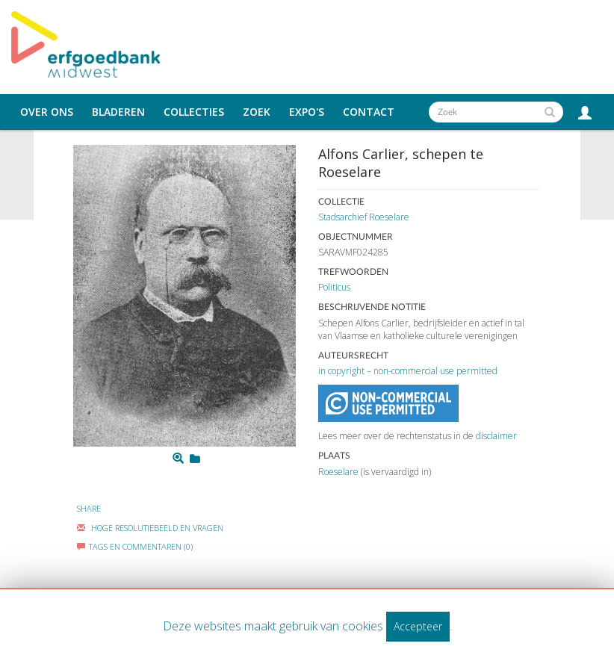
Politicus (334, 287)
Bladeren (118, 112)
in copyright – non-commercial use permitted (407, 370)
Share (89, 508)
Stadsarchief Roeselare (363, 217)
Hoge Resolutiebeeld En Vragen (150, 527)
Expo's (306, 112)
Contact (368, 112)
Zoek (256, 112)
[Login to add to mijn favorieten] (195, 458)
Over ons (46, 112)
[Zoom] (178, 458)
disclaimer (496, 435)
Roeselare (338, 471)
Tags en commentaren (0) (135, 546)
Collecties (194, 112)
